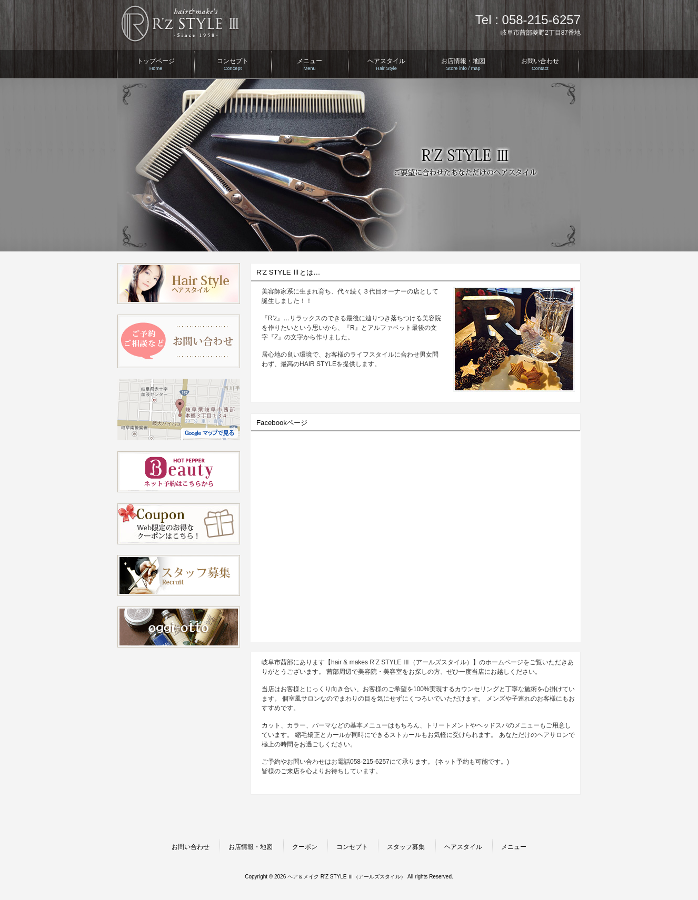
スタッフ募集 (406, 847)
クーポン (304, 847)
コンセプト (352, 847)
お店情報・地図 (250, 847)
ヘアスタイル (463, 847)
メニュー (513, 847)
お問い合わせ (191, 847)
